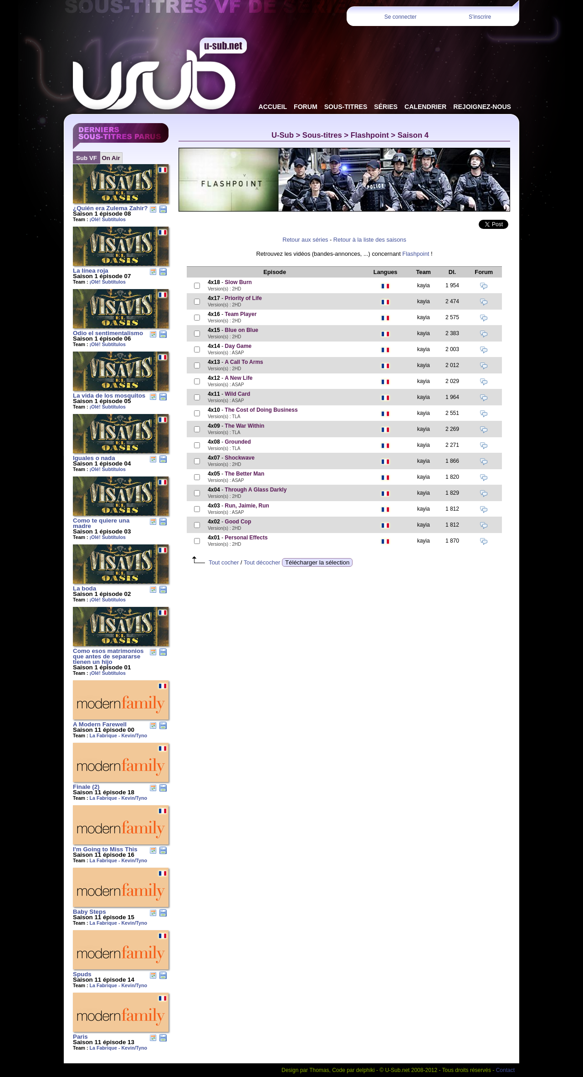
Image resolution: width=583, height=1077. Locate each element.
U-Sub (282, 135)
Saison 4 (413, 135)
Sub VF (86, 158)
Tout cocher (224, 562)
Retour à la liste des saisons (369, 239)
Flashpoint (370, 135)
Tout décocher (262, 562)
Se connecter (400, 17)
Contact (505, 1070)
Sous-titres (322, 135)
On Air (111, 158)
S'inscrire (480, 17)
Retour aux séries (305, 239)
